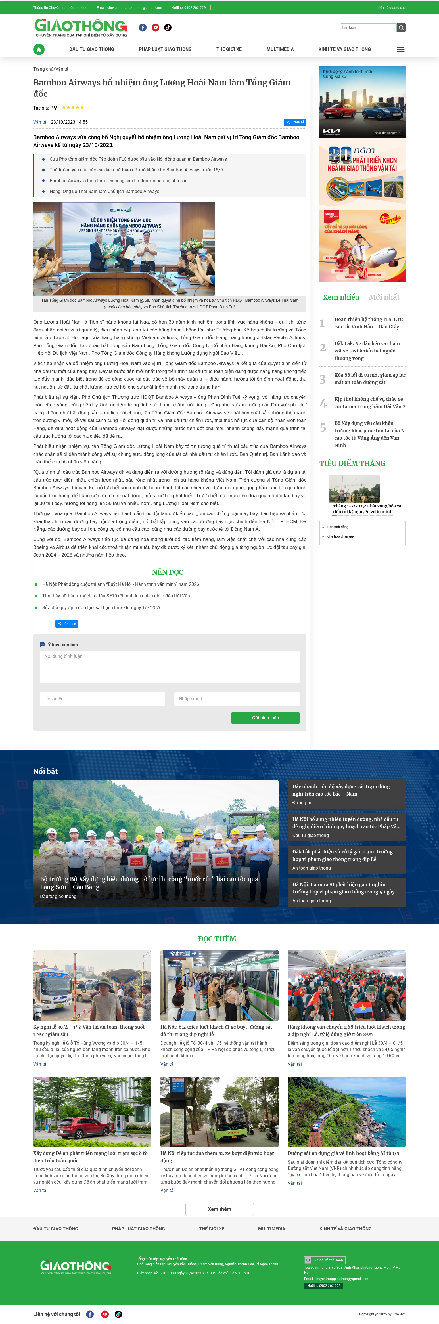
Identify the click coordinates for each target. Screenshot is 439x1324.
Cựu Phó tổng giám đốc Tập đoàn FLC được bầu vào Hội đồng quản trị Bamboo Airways (138, 159)
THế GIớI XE (229, 49)
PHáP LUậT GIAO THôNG (165, 49)
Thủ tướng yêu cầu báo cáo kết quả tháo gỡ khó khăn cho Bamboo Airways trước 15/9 (136, 170)
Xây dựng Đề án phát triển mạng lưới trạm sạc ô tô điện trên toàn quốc (90, 1156)
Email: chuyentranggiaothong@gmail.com (129, 8)
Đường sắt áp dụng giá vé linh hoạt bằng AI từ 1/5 (343, 1153)
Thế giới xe (211, 1228)
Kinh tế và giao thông (345, 1228)
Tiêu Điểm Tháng (352, 463)
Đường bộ (302, 802)
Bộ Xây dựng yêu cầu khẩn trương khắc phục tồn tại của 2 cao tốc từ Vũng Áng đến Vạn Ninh (369, 434)
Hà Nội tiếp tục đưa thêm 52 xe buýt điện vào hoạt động (217, 1156)
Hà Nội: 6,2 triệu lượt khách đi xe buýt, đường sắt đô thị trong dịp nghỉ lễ (216, 1030)
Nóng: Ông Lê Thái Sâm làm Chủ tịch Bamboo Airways (104, 191)
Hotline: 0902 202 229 (189, 8)
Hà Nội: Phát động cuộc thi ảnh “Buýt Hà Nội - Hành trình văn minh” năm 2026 (120, 584)
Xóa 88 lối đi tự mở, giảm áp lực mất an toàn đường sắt (370, 378)
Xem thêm (219, 1209)
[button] (334, 515)
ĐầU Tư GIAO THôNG (91, 49)
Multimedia (271, 1228)
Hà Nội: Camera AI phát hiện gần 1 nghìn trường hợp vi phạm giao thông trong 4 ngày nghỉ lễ (343, 888)
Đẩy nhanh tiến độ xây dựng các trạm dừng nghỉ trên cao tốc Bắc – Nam (341, 790)
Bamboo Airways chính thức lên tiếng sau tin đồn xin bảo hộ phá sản (119, 180)
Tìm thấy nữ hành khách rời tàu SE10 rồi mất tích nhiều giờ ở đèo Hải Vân (116, 596)
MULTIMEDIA (280, 49)
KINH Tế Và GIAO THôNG (345, 49)
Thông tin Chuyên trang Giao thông (60, 8)
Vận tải (62, 69)
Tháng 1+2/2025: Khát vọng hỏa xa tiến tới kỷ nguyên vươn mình (367, 508)
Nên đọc (167, 572)
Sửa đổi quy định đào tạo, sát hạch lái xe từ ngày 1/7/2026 (102, 607)
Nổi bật (45, 771)
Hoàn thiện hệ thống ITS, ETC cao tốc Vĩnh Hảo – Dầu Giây (369, 323)
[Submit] (401, 27)
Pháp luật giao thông (138, 1228)
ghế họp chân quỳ (341, 536)
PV (53, 108)
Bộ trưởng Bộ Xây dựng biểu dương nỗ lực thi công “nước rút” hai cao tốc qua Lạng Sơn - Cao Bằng (149, 883)
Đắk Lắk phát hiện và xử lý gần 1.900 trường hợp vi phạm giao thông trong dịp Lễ (342, 855)
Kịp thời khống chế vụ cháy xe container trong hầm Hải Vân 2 (370, 402)
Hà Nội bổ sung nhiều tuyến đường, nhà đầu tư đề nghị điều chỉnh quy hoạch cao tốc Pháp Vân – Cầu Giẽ (346, 823)
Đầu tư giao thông (58, 896)
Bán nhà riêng (337, 527)
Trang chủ (43, 69)
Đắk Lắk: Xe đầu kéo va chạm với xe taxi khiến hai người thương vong (367, 351)
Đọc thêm (217, 939)
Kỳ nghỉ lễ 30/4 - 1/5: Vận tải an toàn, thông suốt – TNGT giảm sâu (91, 1030)
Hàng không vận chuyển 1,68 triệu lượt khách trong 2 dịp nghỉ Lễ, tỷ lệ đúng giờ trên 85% (346, 1030)
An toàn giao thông (311, 868)
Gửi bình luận (265, 718)
